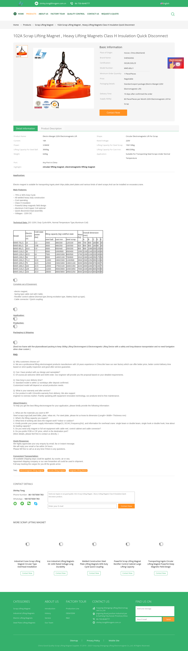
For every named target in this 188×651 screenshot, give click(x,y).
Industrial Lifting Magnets (24, 613)
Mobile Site (114, 640)
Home (18, 14)
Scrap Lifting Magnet (21, 608)
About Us (44, 13)
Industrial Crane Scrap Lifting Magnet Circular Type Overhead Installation (27, 564)
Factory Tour (58, 13)
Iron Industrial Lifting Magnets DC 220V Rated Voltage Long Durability (60, 564)
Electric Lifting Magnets (23, 618)
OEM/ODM (70, 613)
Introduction (50, 608)
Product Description (51, 128)
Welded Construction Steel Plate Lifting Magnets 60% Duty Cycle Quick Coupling (94, 564)
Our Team (49, 622)
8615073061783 (32, 498)
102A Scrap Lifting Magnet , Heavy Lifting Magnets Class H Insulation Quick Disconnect (96, 25)
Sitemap (74, 640)
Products (31, 13)
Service (48, 618)
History (48, 613)
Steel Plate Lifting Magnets (24, 622)
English (166, 3)
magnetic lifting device (78, 470)
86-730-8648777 (82, 3)
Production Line (72, 608)
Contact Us (94, 13)
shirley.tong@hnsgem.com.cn (53, 3)
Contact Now (113, 112)
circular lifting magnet (56, 470)
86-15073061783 (36, 494)
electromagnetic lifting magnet (31, 470)
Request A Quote (111, 13)
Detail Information (25, 128)
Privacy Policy (93, 640)
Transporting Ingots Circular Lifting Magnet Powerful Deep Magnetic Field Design (160, 564)
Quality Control (77, 13)
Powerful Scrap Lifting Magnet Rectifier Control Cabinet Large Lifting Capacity (127, 564)
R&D (68, 618)
